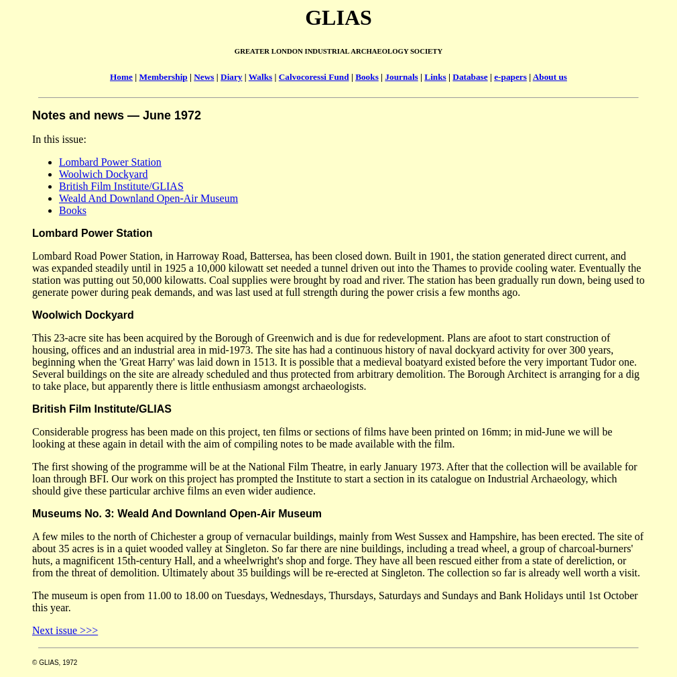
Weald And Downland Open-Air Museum (148, 198)
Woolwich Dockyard (103, 174)
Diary (231, 77)
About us (550, 77)
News (204, 77)
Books (367, 77)
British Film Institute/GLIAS (121, 186)
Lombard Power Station (110, 162)
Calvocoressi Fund (314, 77)
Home (121, 77)
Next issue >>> (65, 630)
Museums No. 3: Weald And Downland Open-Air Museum (177, 513)
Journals (401, 77)
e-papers (510, 77)
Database (469, 77)
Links (435, 77)
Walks (260, 77)
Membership (163, 77)
